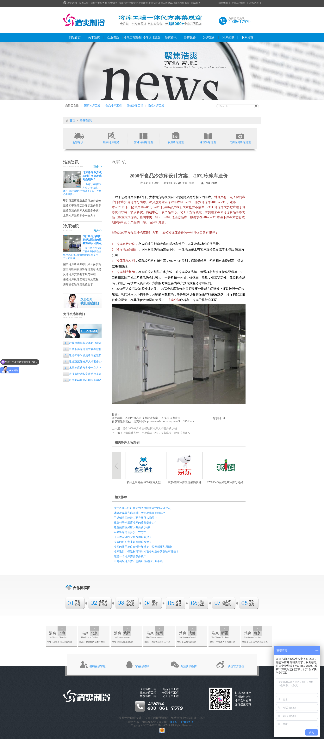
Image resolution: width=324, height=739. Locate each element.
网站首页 (75, 37)
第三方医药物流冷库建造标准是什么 (82, 269)
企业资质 (113, 37)
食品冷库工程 (113, 105)
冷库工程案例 (239, 3)
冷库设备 (190, 37)
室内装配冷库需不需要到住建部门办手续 (138, 561)
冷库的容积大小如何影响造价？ (82, 380)
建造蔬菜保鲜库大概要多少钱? (81, 210)
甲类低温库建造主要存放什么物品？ (82, 200)
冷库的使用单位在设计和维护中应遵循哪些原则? (143, 546)
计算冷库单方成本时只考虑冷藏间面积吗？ (92, 176)
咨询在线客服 (97, 666)
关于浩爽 (94, 37)
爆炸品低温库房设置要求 (78, 284)
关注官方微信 (236, 666)
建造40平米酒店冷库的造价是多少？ (82, 205)
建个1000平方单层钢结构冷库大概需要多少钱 (150, 428)
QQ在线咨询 (142, 666)
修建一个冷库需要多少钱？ (130, 556)
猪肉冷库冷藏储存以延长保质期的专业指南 (82, 264)
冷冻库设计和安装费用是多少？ (82, 374)
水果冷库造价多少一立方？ (79, 215)
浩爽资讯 (171, 37)
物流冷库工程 (156, 105)
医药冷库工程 (92, 105)
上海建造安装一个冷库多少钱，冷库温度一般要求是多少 (156, 432)
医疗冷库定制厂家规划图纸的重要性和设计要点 (92, 240)
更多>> (97, 166)
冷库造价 (209, 37)
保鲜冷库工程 (135, 105)
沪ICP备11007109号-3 (180, 722)
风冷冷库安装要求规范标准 (79, 274)
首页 (72, 120)
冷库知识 (228, 37)
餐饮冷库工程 (148, 696)
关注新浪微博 (188, 666)
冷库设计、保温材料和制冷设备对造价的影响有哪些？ (146, 551)
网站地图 (223, 3)
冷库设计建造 (151, 37)
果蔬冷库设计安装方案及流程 (80, 279)
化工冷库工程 (170, 696)
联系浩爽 (254, 3)
